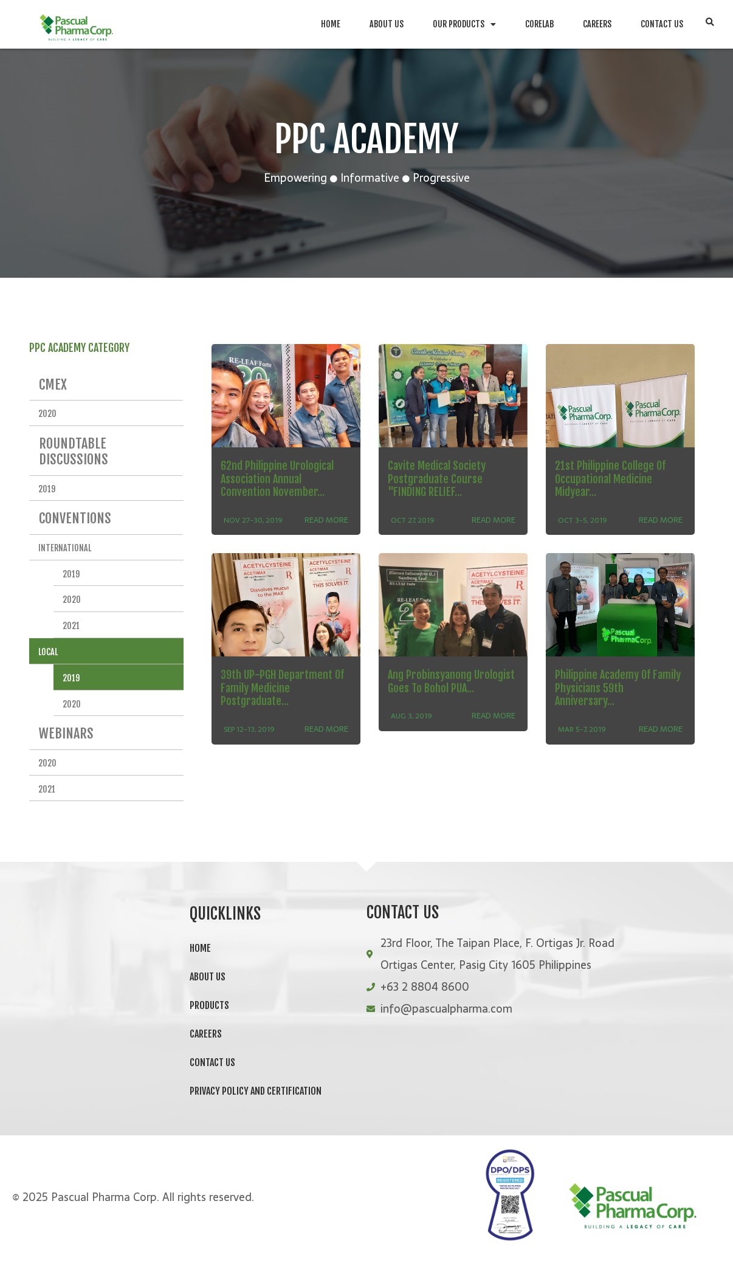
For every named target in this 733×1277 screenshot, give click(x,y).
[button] (709, 23)
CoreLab (539, 24)
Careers (597, 24)
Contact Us (662, 24)
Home (330, 24)
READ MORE (326, 534)
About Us (387, 24)
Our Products (464, 24)
